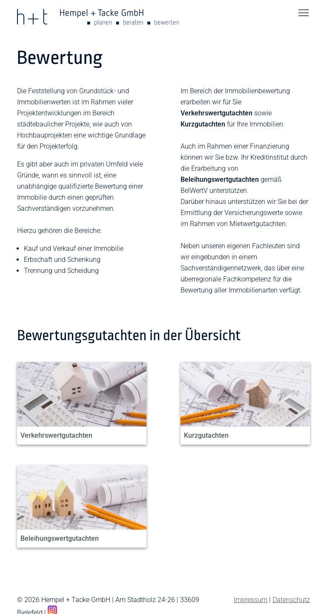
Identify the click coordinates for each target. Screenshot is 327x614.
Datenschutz (291, 600)
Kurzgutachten (206, 435)
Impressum (250, 600)
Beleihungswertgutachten (59, 538)
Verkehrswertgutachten (56, 435)
